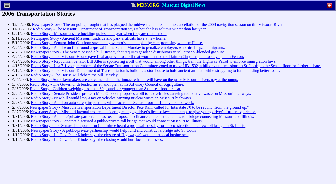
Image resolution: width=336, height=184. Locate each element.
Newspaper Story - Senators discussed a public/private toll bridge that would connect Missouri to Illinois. (117, 121)
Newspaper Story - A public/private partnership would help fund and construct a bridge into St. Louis (113, 130)
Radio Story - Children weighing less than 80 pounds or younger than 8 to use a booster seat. (105, 89)
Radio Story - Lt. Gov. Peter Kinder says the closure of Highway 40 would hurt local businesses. (109, 135)
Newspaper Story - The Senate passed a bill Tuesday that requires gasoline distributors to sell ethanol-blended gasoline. (128, 52)
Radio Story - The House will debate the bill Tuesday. (74, 75)
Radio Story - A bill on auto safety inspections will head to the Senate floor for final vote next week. (112, 102)
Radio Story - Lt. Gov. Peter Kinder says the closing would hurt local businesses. (97, 139)
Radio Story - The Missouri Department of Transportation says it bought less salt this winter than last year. (119, 29)
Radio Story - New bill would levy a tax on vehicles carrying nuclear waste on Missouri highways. (111, 98)
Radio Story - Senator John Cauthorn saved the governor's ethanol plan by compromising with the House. (117, 43)
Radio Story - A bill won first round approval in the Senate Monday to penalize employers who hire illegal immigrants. (128, 47)
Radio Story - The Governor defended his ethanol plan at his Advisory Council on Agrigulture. (107, 84)
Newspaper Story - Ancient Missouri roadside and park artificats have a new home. (98, 38)
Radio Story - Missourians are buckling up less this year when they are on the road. (98, 33)
